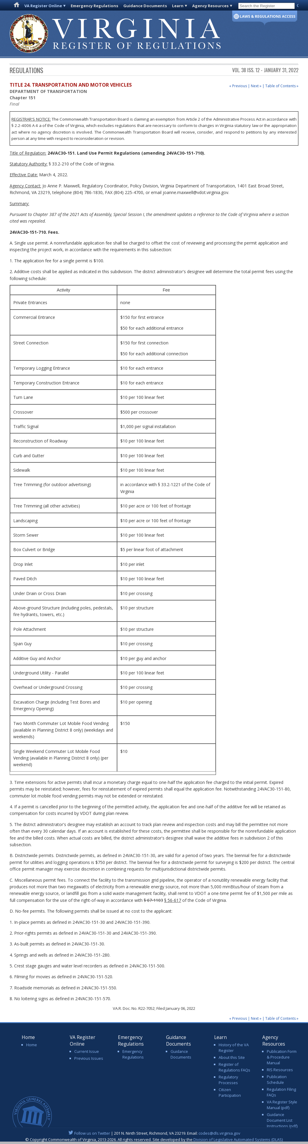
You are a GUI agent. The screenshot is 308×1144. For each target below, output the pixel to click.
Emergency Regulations (94, 5)
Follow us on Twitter (92, 1133)
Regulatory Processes (228, 1079)
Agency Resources (210, 5)
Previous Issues (88, 1058)
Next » (256, 85)
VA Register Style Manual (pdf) (282, 1104)
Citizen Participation (230, 1092)
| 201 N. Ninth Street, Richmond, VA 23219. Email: (154, 1133)
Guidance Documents (145, 5)
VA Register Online (43, 5)
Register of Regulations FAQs (234, 1067)
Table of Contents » (281, 85)
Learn (177, 5)
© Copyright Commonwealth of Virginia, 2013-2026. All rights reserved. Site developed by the (154, 1139)
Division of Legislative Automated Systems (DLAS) (238, 1139)
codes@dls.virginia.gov (219, 1133)
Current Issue (86, 1051)
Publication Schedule (277, 1079)
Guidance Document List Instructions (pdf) (282, 1120)
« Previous (238, 85)
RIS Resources (280, 1069)
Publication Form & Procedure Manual (282, 1057)
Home (31, 1044)
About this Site (232, 1057)
